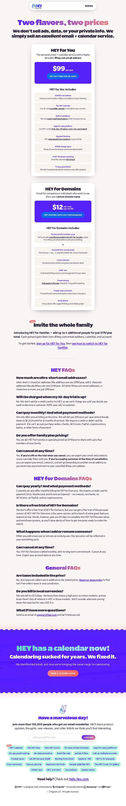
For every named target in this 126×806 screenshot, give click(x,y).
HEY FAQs (63, 370)
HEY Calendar (16, 748)
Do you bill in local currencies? (39, 591)
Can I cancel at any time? (35, 451)
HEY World (70, 160)
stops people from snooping (59, 139)
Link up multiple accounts (105, 753)
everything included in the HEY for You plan (66, 237)
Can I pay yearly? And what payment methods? (53, 486)
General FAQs (63, 568)
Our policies (71, 770)
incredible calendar (57, 109)
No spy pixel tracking (19, 753)
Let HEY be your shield (39, 759)
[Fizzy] (106, 787)
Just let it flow (81, 753)
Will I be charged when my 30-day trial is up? (51, 397)
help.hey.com (79, 779)
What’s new (36, 770)
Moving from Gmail (64, 759)
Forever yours (17, 759)
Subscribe (88, 737)
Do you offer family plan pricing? (42, 435)
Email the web (63, 753)
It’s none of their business (77, 748)
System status (88, 770)
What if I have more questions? (41, 610)
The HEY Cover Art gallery (107, 764)
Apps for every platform (104, 748)
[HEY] (37, 6)
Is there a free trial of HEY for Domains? (47, 505)
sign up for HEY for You (50, 343)
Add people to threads (50, 283)
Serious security (33, 764)
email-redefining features (57, 119)
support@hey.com (47, 615)
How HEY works (52, 748)
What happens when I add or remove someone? (54, 531)
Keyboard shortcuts (55, 764)
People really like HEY (80, 764)
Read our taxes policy (90, 580)
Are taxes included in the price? (41, 575)
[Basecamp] (90, 787)
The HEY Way (33, 748)
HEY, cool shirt (53, 770)
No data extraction (43, 753)
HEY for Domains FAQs (63, 478)
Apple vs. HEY (84, 759)
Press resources (14, 764)
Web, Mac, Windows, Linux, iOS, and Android (69, 129)
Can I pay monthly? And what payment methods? (55, 412)
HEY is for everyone (105, 759)
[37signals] (59, 787)
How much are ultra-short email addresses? (51, 378)
